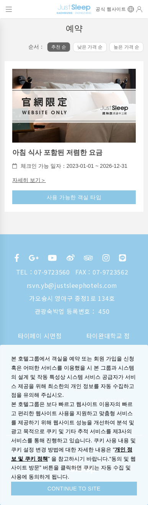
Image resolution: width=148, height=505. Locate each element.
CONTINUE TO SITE (74, 489)
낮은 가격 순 (90, 47)
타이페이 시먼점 (40, 335)
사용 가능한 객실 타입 (74, 197)
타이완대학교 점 (108, 335)
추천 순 (58, 47)
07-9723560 (52, 271)
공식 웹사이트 (111, 9)
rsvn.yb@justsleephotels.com (72, 285)
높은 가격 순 (126, 47)
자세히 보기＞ (29, 180)
